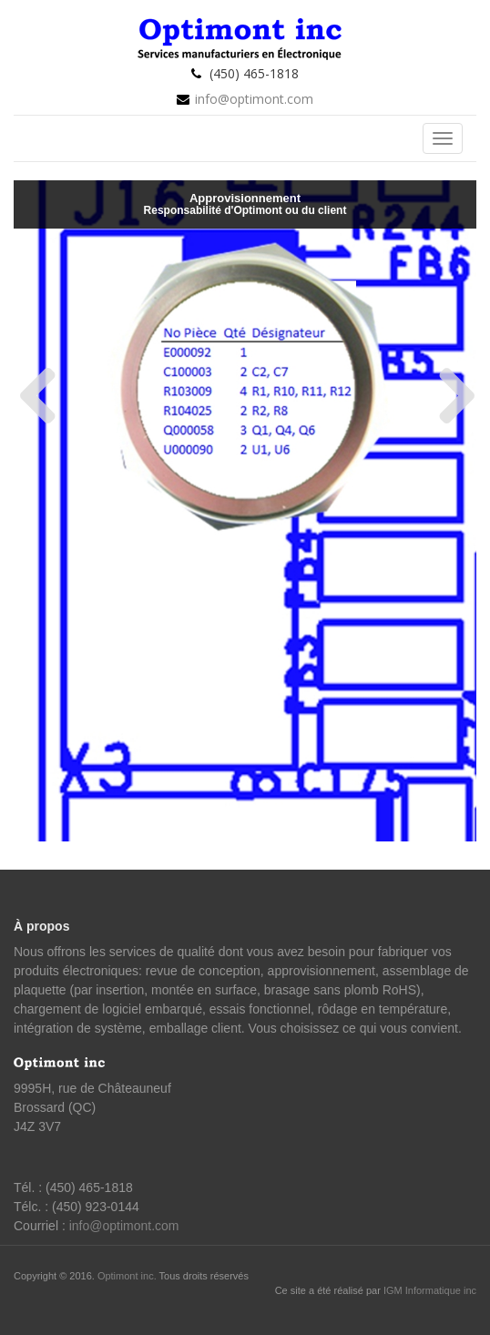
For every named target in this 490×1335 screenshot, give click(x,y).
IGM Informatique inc (429, 1290)
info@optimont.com (254, 98)
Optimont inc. (128, 1275)
